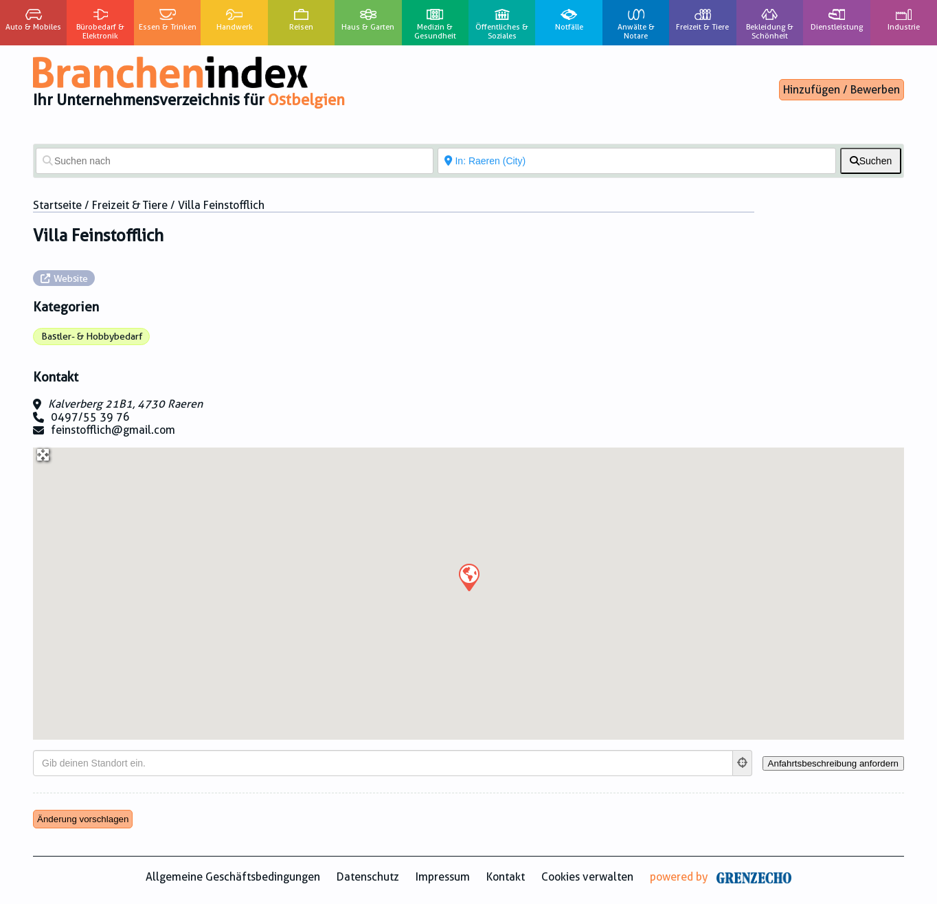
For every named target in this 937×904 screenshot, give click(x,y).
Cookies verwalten (587, 876)
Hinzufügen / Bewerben (841, 89)
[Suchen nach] (234, 161)
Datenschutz (368, 876)
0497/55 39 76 (90, 416)
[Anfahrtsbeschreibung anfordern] (833, 763)
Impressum (443, 876)
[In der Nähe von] (636, 161)
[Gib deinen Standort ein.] (383, 763)
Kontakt (505, 876)
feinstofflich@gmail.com (113, 430)
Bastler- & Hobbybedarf (91, 336)
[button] (468, 577)
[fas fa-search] (870, 161)
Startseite (57, 205)
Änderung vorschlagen (82, 819)
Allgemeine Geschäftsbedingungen (233, 876)
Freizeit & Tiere (130, 205)
